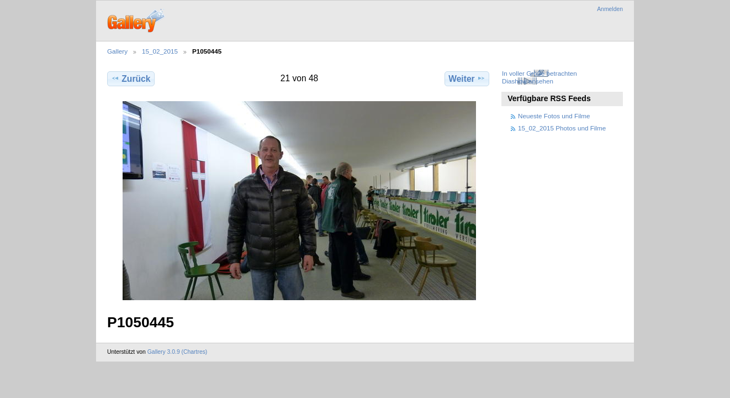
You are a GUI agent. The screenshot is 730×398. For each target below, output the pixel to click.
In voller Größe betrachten (539, 73)
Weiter (466, 78)
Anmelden (610, 9)
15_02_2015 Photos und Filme (562, 128)
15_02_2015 (160, 51)
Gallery (117, 51)
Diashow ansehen (527, 81)
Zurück (130, 78)
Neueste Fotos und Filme (554, 115)
